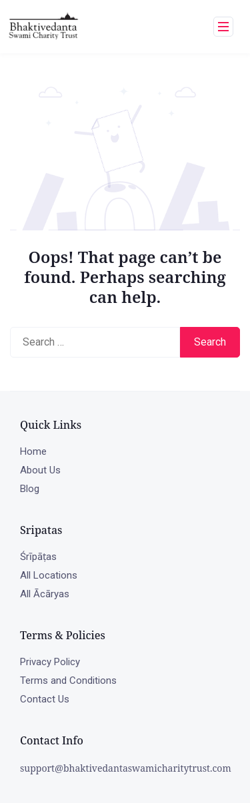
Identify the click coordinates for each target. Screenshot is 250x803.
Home (33, 451)
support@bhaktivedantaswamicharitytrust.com (125, 768)
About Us (40, 470)
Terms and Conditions (68, 680)
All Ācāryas (44, 594)
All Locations (48, 575)
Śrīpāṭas (38, 557)
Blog (29, 489)
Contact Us (44, 699)
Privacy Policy (50, 662)
